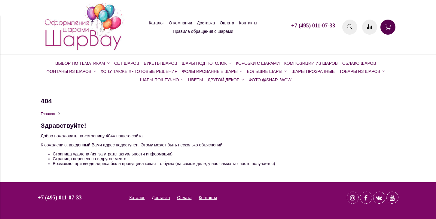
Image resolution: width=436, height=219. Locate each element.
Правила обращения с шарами (203, 31)
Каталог (156, 22)
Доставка (206, 22)
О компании (180, 22)
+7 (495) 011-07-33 (313, 25)
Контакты (248, 22)
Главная (48, 114)
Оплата (227, 22)
